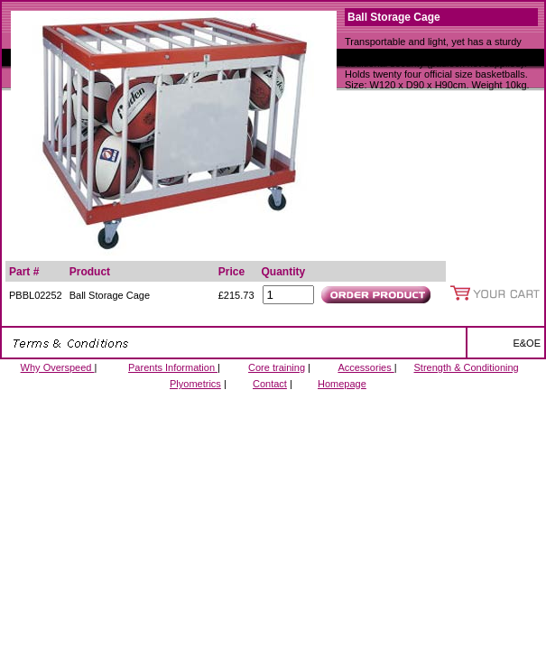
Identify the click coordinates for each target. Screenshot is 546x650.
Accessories (365, 367)
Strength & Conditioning (466, 367)
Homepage (342, 383)
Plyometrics (195, 383)
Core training (276, 367)
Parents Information (172, 367)
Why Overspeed (58, 367)
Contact (270, 383)
